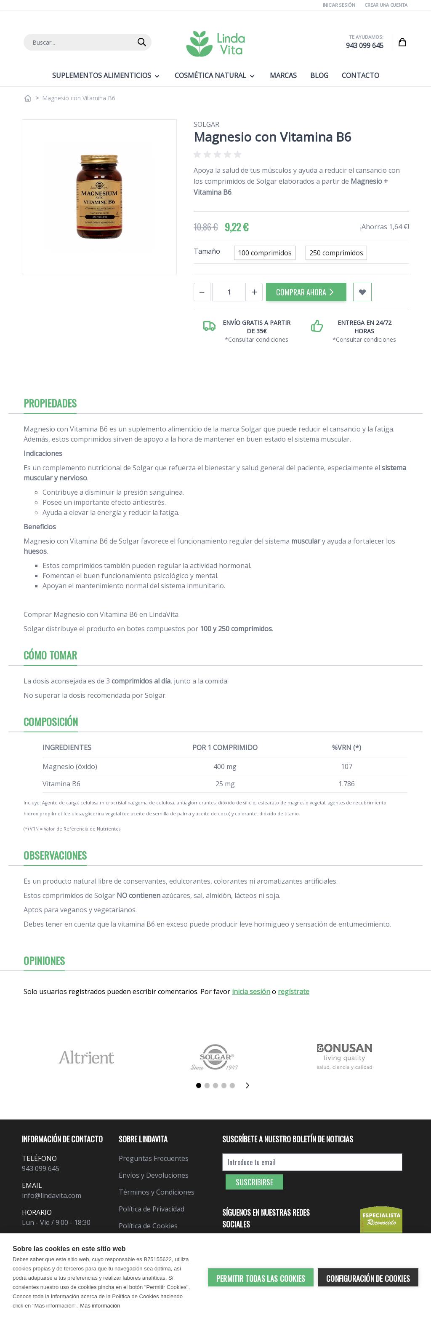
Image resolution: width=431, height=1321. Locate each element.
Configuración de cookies (368, 1278)
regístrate (293, 991)
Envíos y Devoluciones (154, 1175)
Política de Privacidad (151, 1209)
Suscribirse (254, 1181)
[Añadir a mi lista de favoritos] (362, 292)
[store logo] (215, 44)
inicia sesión (251, 991)
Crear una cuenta (385, 5)
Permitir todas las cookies (260, 1278)
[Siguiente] (250, 1085)
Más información (100, 1305)
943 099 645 (364, 45)
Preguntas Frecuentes (154, 1158)
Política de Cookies (148, 1225)
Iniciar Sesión (339, 5)
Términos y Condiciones (156, 1192)
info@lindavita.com (51, 1195)
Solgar (206, 124)
